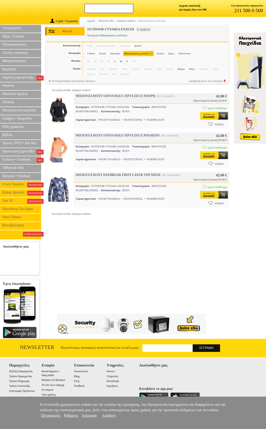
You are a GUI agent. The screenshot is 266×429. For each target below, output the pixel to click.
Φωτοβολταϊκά (13, 225)
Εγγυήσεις (112, 385)
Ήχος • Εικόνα (13, 36)
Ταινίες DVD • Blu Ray (19, 143)
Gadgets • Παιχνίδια (17, 118)
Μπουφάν (115, 53)
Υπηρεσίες (112, 376)
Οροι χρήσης (49, 394)
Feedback (79, 385)
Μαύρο (181, 69)
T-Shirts (91, 53)
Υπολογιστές (11, 28)
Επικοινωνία (81, 371)
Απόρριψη (89, 415)
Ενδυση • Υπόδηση (21, 159)
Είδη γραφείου (13, 126)
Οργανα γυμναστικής (21, 77)
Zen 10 (21, 201)
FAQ (76, 381)
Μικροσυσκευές (14, 61)
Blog (76, 376)
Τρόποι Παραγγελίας (20, 376)
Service (110, 371)
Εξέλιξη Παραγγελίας (21, 371)
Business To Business (53, 380)
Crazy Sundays (21, 184)
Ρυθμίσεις (71, 415)
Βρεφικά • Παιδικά (16, 176)
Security (8, 102)
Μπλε (192, 69)
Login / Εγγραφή (63, 21)
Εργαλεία (9, 69)
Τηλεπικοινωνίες (14, 44)
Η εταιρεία (47, 389)
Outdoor (8, 85)
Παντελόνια (184, 53)
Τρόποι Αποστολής (19, 385)
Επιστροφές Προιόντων (22, 390)
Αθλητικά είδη (13, 168)
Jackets (160, 53)
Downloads (112, 381)
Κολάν (102, 53)
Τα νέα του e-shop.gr (53, 385)
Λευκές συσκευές (15, 53)
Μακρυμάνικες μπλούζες (138, 53)
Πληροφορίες (51, 415)
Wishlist (216, 124)
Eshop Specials (21, 192)
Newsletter (37, 347)
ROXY (138, 45)
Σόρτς (171, 53)
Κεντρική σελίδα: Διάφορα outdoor (71, 90)
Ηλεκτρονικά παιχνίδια (19, 110)
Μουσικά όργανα (14, 94)
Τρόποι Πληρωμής (19, 381)
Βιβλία (7, 135)
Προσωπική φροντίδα (21, 151)
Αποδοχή (109, 415)
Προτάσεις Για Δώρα (17, 209)
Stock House (11, 217)
